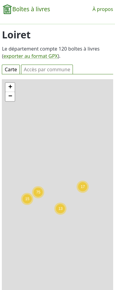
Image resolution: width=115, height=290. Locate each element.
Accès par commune (47, 69)
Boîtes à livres (31, 9)
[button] (83, 187)
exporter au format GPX (30, 56)
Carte (11, 69)
